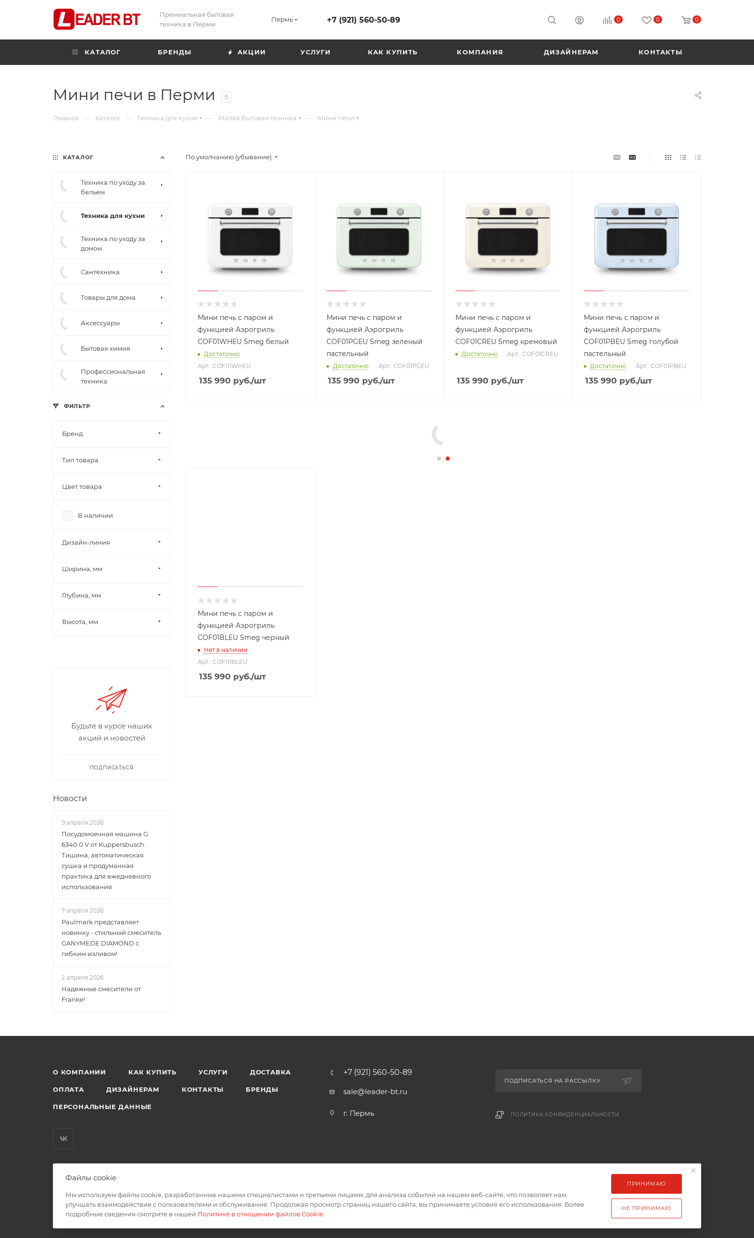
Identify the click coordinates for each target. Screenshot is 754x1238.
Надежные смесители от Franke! (101, 994)
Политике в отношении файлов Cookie (260, 1214)
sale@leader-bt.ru (375, 1091)
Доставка (270, 1072)
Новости (70, 798)
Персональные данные (102, 1106)
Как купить (152, 1072)
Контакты (203, 1089)
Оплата (68, 1089)
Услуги (213, 1072)
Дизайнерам (133, 1089)
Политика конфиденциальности (565, 1114)
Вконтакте (63, 1138)
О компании (79, 1072)
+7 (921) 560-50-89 (363, 20)
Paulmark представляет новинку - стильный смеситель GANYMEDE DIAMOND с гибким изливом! (111, 937)
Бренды (262, 1089)
